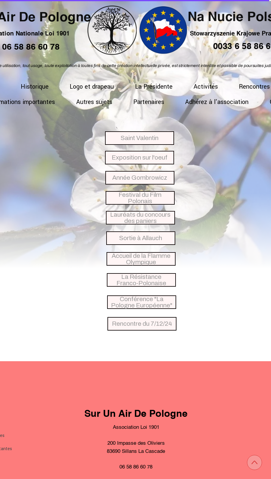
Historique (35, 86)
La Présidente (154, 86)
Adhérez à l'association (216, 102)
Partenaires (148, 102)
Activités (206, 86)
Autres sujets (94, 102)
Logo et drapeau (92, 86)
